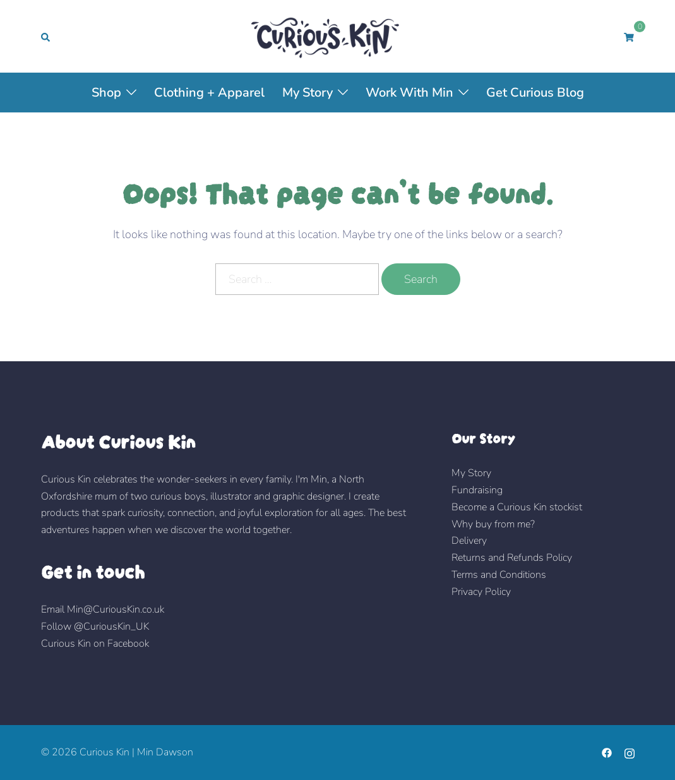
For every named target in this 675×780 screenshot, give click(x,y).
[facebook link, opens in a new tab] (607, 752)
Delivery (469, 541)
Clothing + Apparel (209, 92)
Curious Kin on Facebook (95, 644)
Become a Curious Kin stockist (516, 507)
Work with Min (409, 92)
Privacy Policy (481, 592)
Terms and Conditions (498, 575)
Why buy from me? (493, 524)
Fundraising (477, 490)
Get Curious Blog (535, 92)
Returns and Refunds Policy (511, 558)
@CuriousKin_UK (111, 626)
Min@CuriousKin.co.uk (115, 609)
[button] (46, 36)
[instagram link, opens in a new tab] (629, 752)
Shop (106, 92)
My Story (307, 92)
